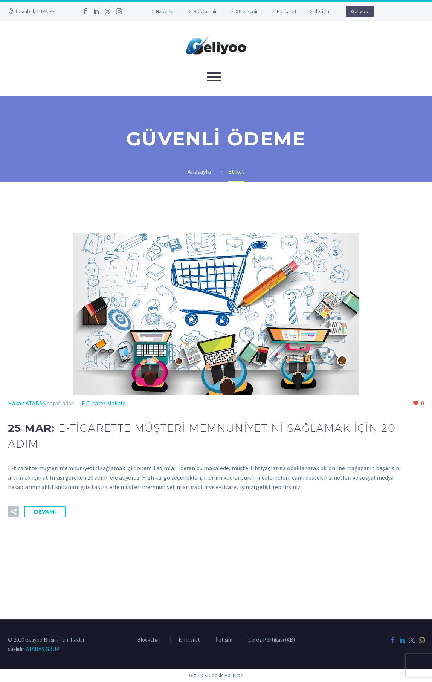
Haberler (166, 11)
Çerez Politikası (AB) (271, 640)
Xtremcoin (247, 11)
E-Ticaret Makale (103, 403)
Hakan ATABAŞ (27, 403)
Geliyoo (359, 11)
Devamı (45, 511)
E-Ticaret (286, 11)
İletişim (322, 11)
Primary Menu (214, 76)
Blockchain (206, 11)
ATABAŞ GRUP (43, 649)
